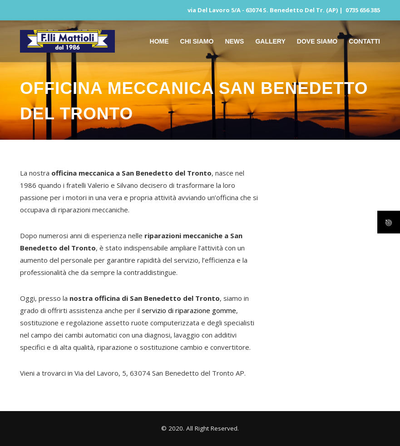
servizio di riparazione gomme (189, 310)
